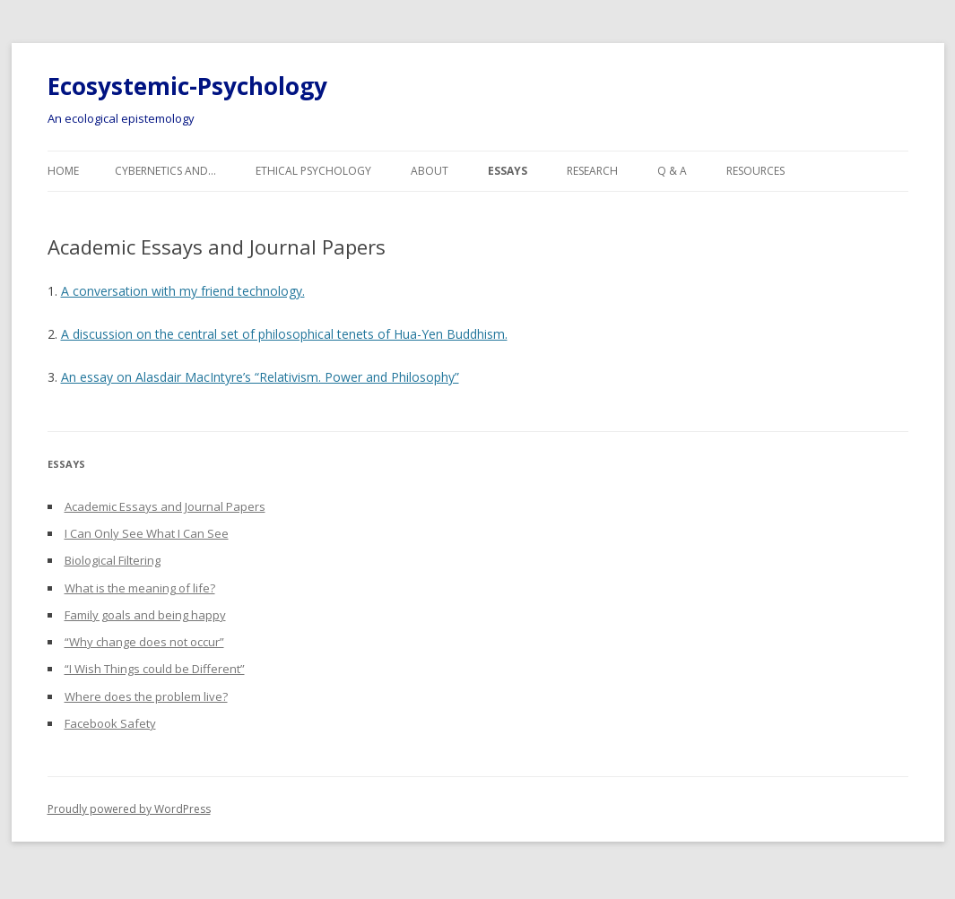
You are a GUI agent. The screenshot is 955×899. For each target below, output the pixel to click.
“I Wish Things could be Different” (155, 669)
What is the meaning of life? (140, 588)
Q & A (672, 170)
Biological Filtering (113, 560)
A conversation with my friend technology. (183, 290)
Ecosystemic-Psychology (187, 86)
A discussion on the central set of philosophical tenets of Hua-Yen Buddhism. (284, 333)
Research (592, 170)
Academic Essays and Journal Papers (165, 506)
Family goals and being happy (145, 615)
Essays (507, 170)
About (429, 170)
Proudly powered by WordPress (129, 809)
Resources (755, 170)
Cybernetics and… (165, 170)
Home (63, 170)
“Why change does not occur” (144, 642)
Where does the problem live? (146, 696)
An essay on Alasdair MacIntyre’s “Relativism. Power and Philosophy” (260, 376)
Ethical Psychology (313, 170)
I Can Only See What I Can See (147, 533)
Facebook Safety (110, 723)
